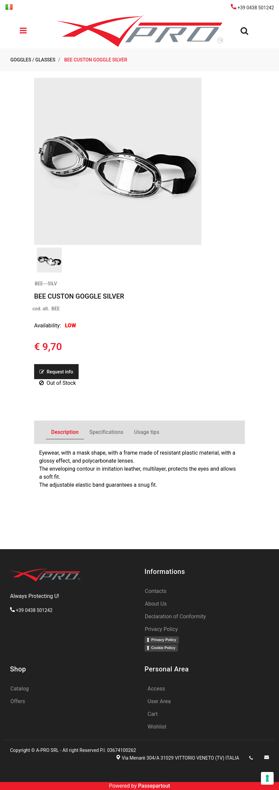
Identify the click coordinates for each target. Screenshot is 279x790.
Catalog (19, 688)
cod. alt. (40, 308)
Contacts (155, 591)
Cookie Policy (163, 648)
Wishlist (157, 727)
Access (156, 688)
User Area (159, 701)
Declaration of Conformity (175, 616)
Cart (153, 714)
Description (65, 432)
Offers (17, 701)
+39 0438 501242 (252, 7)
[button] (245, 31)
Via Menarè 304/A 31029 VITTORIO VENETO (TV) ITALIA (180, 758)
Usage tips (147, 432)
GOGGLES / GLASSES (32, 59)
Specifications (106, 432)
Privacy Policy (161, 629)
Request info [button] (56, 371)
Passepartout (154, 786)
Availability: (47, 325)
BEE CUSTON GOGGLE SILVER (95, 59)
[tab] (65, 432)
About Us (156, 604)
